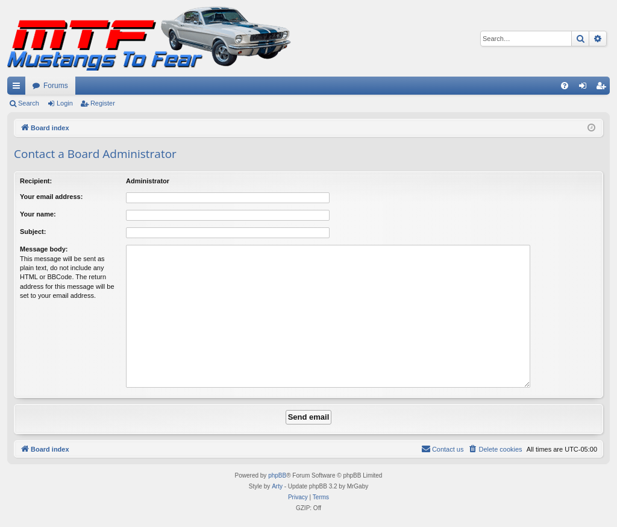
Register (102, 103)
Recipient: (36, 181)
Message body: (43, 249)
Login (65, 103)
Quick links (18, 88)
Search (28, 103)
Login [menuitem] (585, 88)
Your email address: (51, 196)
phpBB (277, 475)
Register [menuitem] (603, 88)
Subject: (33, 231)
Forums (55, 85)
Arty (277, 486)
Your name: (38, 214)
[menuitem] (565, 86)
